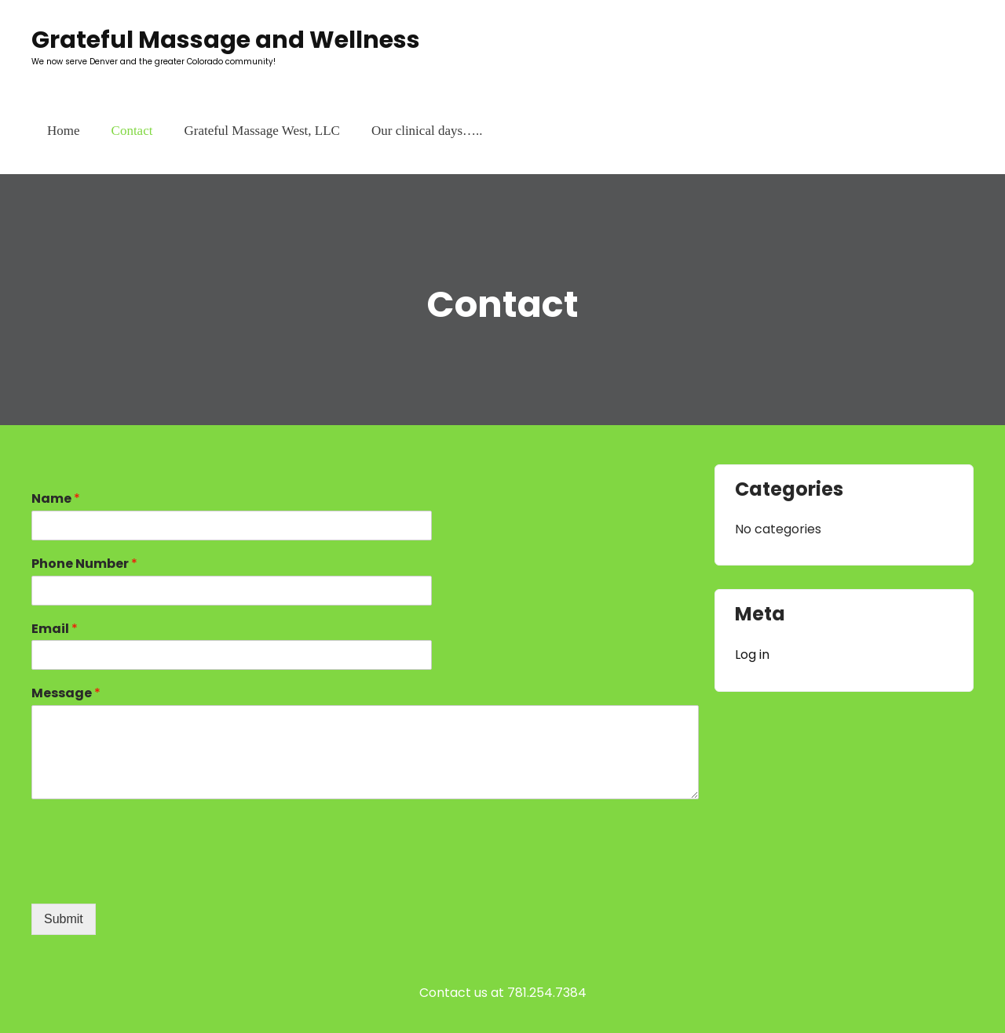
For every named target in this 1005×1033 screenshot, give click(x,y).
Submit (63, 919)
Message (65, 694)
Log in (752, 655)
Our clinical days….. (427, 130)
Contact (132, 130)
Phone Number (84, 564)
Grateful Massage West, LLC (262, 130)
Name (55, 499)
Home (63, 130)
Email (54, 629)
